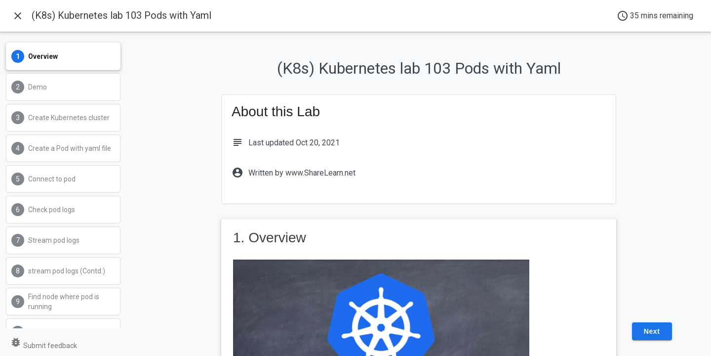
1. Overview (269, 237)
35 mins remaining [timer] (655, 16)
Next (652, 331)
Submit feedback (43, 346)
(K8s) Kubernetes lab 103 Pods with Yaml (121, 15)
